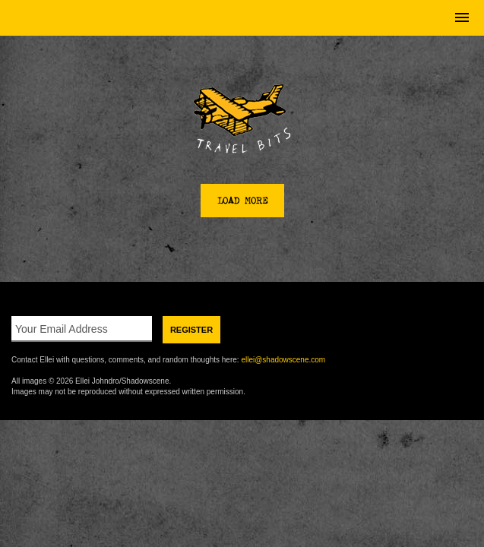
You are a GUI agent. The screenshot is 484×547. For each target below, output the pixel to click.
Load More (242, 200)
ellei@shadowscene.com (283, 360)
